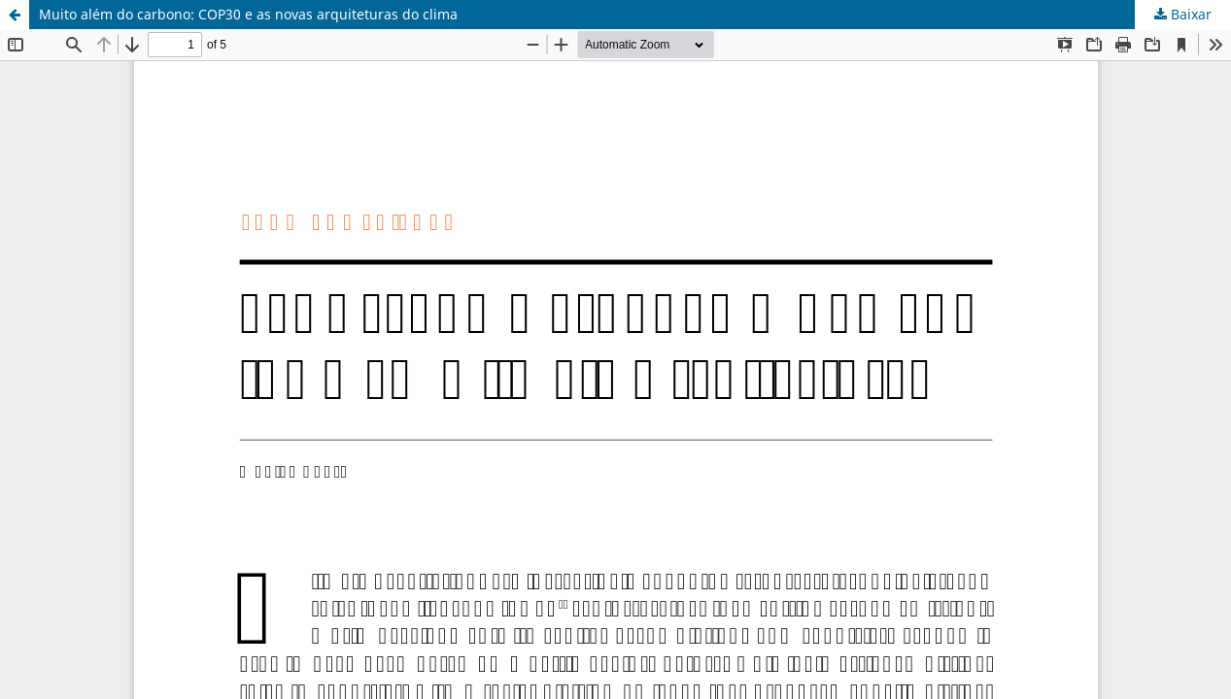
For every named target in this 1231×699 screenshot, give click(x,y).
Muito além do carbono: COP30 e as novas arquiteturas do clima (248, 14)
